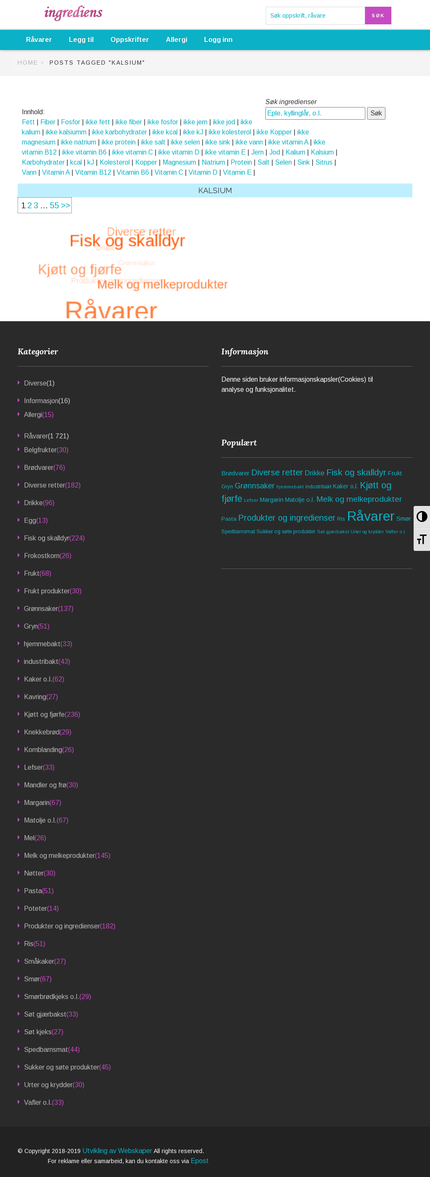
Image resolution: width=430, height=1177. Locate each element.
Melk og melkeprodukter (59, 855)
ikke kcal (165, 132)
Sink (303, 162)
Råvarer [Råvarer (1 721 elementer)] (371, 516)
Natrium (213, 162)
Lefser (33, 767)
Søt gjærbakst (45, 1014)
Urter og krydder (48, 1084)
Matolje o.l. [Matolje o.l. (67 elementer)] (300, 499)
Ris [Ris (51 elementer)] (341, 519)
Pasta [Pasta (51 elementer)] (228, 519)
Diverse (35, 383)
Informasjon (41, 400)
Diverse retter (44, 485)
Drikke (33, 502)
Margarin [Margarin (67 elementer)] (271, 499)
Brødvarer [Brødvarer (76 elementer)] (235, 473)
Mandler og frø (45, 785)
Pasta (33, 890)
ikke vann (249, 142)
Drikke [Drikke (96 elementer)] (315, 473)
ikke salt (153, 142)
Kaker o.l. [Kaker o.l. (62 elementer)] (345, 486)
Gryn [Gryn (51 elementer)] (227, 486)
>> (65, 205)
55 (54, 205)
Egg (30, 520)
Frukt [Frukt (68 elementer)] (395, 473)
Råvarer (39, 39)
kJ (90, 162)
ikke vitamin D (178, 152)
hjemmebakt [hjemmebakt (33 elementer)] (290, 486)
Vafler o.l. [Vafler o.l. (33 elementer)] (395, 531)
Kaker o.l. (38, 679)
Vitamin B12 (93, 172)
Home (28, 62)
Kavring (35, 696)
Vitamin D (203, 172)
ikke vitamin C (132, 152)
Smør (32, 979)
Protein (241, 162)
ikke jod (224, 122)
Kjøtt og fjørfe (44, 714)
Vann (29, 172)
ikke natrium (78, 142)
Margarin (37, 802)
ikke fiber (128, 122)
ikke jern (195, 122)
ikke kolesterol (230, 132)
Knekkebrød (42, 732)
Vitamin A (56, 172)
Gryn (31, 626)
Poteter (35, 908)
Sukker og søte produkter (61, 1067)
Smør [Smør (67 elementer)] (403, 518)
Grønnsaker (41, 608)
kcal (76, 162)
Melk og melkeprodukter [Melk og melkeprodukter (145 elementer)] (359, 499)
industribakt (41, 661)
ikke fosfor (162, 122)
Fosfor (70, 122)
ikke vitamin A (288, 142)
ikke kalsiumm (66, 132)
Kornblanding (43, 749)
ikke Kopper (274, 132)
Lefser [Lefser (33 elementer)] (251, 500)
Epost (200, 1160)
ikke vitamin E (225, 152)
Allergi (176, 39)
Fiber (47, 122)
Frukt (31, 573)
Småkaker (39, 961)
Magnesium (179, 162)
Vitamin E (237, 172)
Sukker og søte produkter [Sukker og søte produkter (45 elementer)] (286, 532)
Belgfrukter (40, 449)
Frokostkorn (42, 555)
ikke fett (98, 122)
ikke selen (185, 142)
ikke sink (217, 142)
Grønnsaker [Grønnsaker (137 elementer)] (255, 485)
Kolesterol (115, 162)
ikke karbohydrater (119, 132)
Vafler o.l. (38, 1102)
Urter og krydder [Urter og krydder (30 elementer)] (367, 532)
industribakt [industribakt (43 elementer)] (318, 487)
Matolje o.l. (40, 820)
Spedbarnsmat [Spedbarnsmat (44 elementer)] (238, 532)
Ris (29, 943)
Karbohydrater (43, 162)
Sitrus (324, 162)
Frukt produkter (47, 591)
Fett (28, 122)
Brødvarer (38, 467)
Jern (257, 152)
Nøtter (34, 873)
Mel (29, 837)
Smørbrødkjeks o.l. (51, 996)
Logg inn (218, 39)
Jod (274, 152)
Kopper (146, 162)
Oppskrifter (129, 39)
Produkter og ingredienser (62, 926)
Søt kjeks (38, 1031)
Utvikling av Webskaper (118, 1150)
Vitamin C (169, 172)
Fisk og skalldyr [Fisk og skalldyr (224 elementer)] (356, 472)
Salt (263, 162)
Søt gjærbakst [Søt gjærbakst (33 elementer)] (333, 531)
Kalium (295, 152)
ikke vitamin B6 (84, 152)
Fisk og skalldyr (46, 538)
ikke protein (119, 142)
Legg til (81, 39)
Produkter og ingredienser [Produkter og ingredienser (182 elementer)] (287, 517)
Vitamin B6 (133, 172)
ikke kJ (193, 132)
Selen (283, 162)
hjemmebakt (42, 643)
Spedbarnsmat (46, 1049)
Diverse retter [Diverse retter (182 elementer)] (277, 472)
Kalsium (322, 152)
